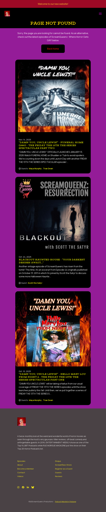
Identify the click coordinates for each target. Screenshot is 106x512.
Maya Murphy (35, 168)
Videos (20, 476)
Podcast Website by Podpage (65, 501)
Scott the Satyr (35, 283)
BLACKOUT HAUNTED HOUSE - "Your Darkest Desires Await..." (52, 261)
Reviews (58, 476)
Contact (21, 472)
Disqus (58, 461)
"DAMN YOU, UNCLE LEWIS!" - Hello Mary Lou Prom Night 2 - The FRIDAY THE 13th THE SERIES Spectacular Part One (52, 377)
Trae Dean (48, 168)
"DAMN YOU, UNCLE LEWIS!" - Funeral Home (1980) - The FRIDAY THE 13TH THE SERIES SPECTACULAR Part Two (51, 145)
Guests (58, 472)
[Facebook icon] (23, 487)
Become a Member (25, 468)
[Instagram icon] (18, 487)
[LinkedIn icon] (28, 487)
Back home (53, 48)
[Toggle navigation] (100, 13)
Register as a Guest (63, 468)
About (20, 465)
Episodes (21, 461)
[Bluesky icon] (32, 487)
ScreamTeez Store (63, 465)
